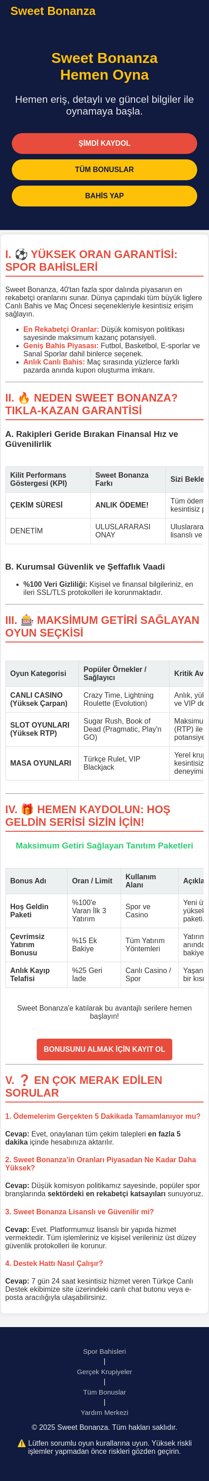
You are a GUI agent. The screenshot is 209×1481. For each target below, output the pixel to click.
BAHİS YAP (104, 196)
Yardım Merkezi (104, 1412)
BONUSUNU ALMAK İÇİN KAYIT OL (104, 1049)
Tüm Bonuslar (104, 1392)
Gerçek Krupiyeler (104, 1372)
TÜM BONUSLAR (104, 169)
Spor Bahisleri (104, 1351)
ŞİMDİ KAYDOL (104, 143)
